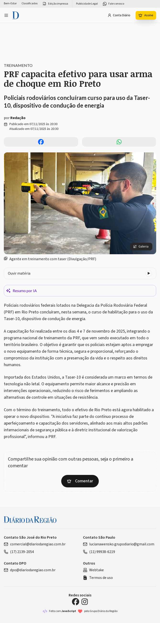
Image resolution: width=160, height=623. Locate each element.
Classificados (30, 4)
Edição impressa (55, 4)
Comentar (80, 481)
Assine (145, 15)
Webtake (93, 570)
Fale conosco (113, 4)
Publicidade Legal (87, 4)
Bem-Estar (10, 4)
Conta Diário (119, 15)
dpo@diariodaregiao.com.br (29, 570)
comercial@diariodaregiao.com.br (35, 544)
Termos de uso (98, 577)
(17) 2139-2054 (19, 551)
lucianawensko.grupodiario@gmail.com (118, 544)
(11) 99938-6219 (99, 551)
